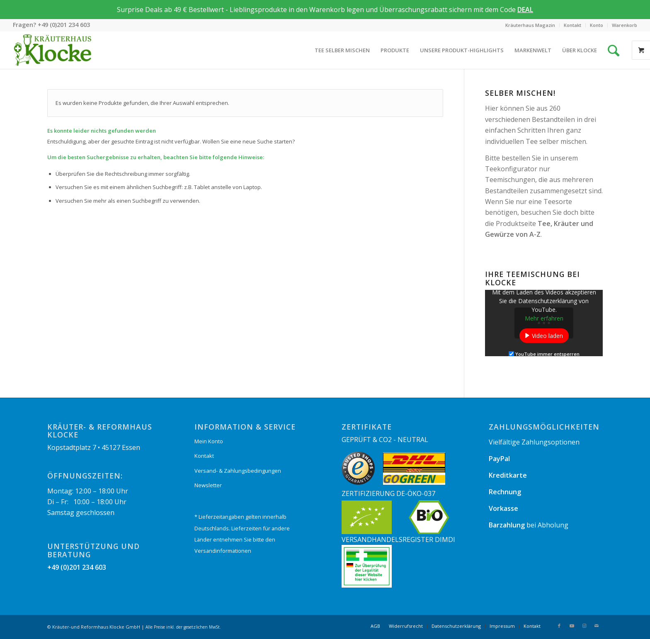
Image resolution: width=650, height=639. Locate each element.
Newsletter (208, 485)
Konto (596, 25)
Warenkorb (624, 25)
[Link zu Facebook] (559, 626)
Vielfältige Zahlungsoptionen (534, 442)
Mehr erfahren (544, 318)
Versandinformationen (222, 550)
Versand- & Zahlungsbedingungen (237, 470)
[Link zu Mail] (596, 626)
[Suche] (613, 50)
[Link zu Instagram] (584, 626)
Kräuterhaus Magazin (530, 25)
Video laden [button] (547, 336)
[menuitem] (530, 25)
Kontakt (572, 25)
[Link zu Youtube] (571, 626)
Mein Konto (208, 441)
